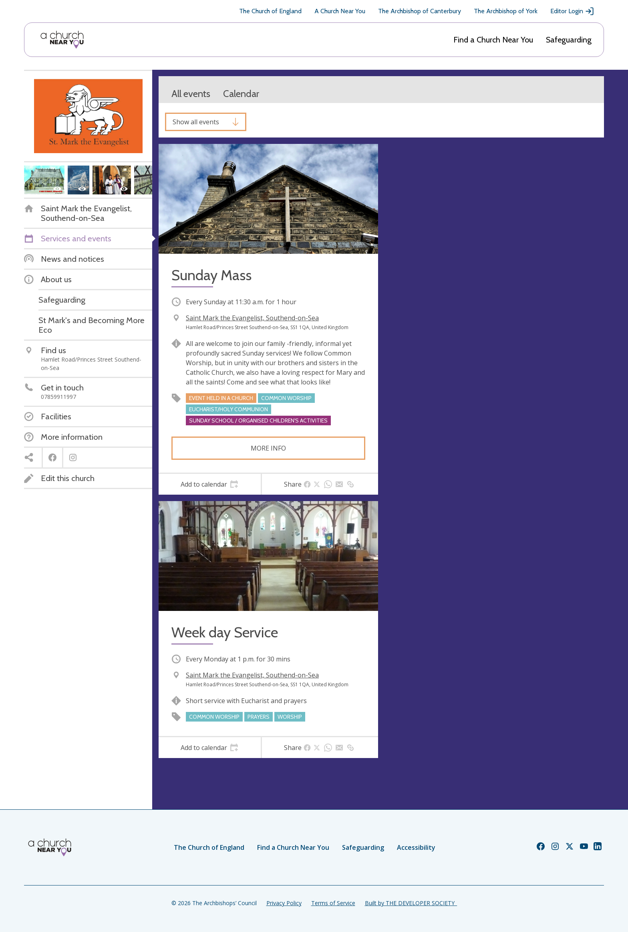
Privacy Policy (284, 903)
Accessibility (416, 847)
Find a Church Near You (493, 39)
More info (268, 448)
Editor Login (572, 11)
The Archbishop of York (505, 11)
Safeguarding (569, 39)
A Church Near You (339, 11)
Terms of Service (333, 903)
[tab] (210, 484)
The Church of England (270, 11)
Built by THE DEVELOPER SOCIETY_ (411, 903)
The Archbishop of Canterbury (419, 11)
